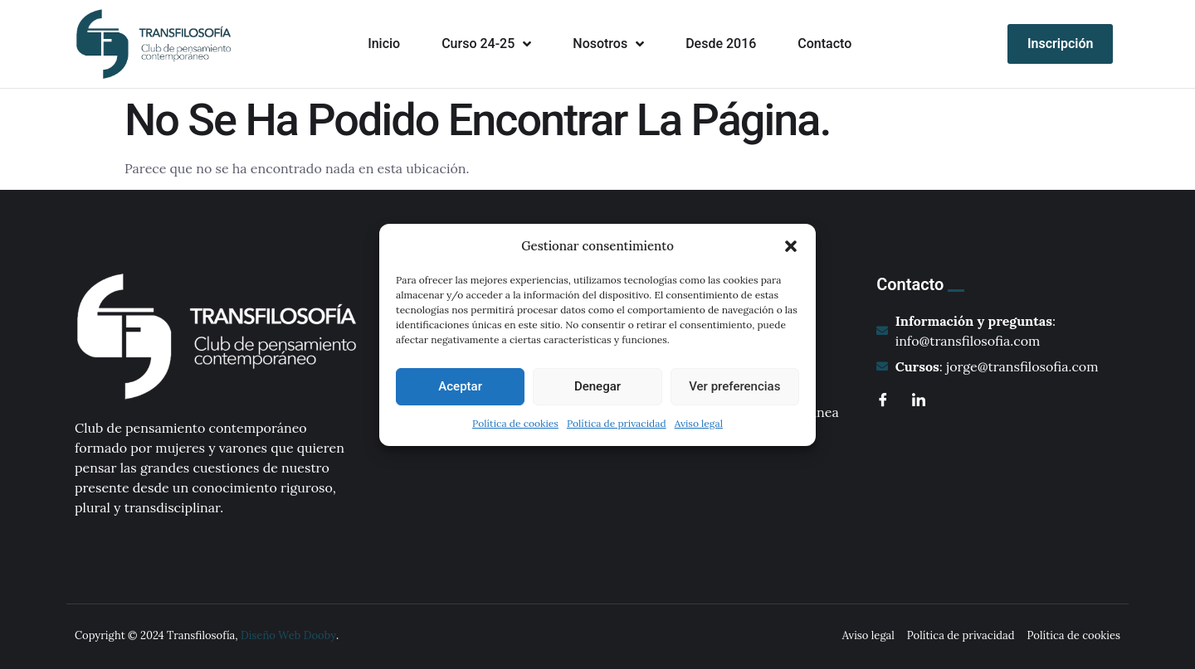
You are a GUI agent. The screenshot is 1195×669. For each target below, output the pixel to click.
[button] (791, 246)
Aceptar (460, 386)
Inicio (384, 43)
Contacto (824, 43)
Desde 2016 (720, 43)
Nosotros (608, 44)
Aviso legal (699, 423)
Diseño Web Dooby (288, 635)
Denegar (597, 386)
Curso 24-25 (486, 44)
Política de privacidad (616, 423)
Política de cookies (515, 423)
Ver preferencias (734, 386)
